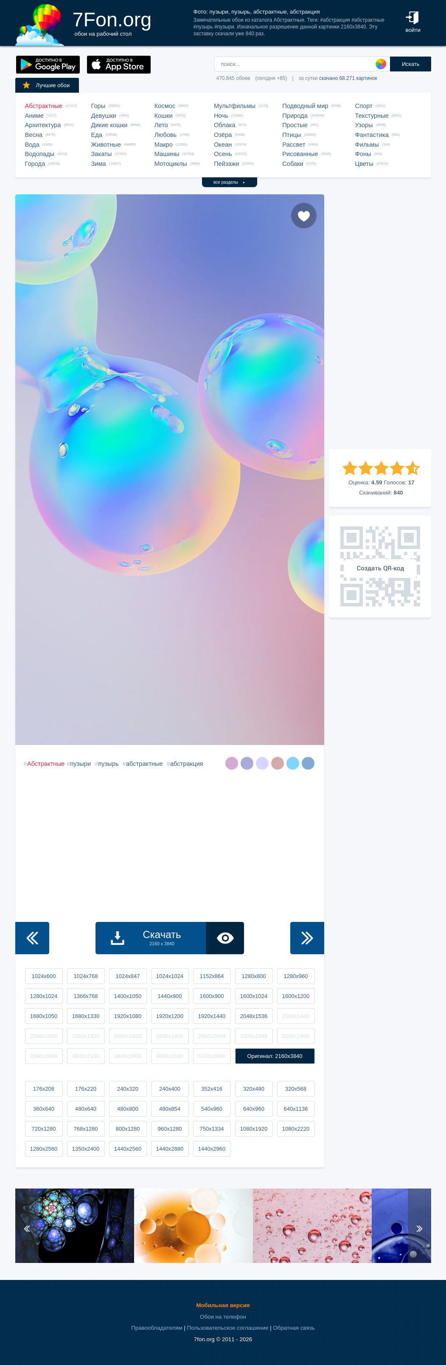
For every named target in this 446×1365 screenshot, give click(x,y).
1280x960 (295, 976)
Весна (34, 134)
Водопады (39, 154)
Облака (225, 125)
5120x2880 (211, 1056)
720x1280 (43, 1129)
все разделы (229, 182)
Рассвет (293, 144)
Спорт (364, 105)
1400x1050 (127, 996)
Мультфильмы (234, 105)
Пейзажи (226, 163)
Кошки (163, 115)
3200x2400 (295, 1036)
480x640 (85, 1109)
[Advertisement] (380, 321)
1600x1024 (253, 996)
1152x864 (211, 976)
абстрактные (144, 763)
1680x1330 (85, 1016)
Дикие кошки (109, 125)
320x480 (253, 1089)
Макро (163, 144)
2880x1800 (169, 1036)
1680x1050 (43, 1016)
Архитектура (43, 125)
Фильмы (367, 144)
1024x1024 (169, 976)
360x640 (43, 1109)
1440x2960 (211, 1149)
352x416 (211, 1089)
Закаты (101, 154)
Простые (295, 125)
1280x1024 (43, 996)
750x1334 (211, 1129)
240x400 (169, 1089)
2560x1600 (43, 1036)
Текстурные (372, 115)
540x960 (211, 1109)
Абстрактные (43, 105)
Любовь (165, 134)
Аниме (34, 115)
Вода (32, 144)
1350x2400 (85, 1149)
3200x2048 (253, 1036)
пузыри (80, 763)
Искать (411, 64)
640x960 (253, 1109)
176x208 (43, 1089)
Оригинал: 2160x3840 (274, 1056)
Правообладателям (156, 1328)
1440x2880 (169, 1149)
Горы (98, 105)
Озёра (223, 134)
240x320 (127, 1089)
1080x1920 (253, 1129)
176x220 (85, 1089)
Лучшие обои (46, 85)
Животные (106, 144)
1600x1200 (295, 996)
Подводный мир (305, 105)
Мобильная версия (223, 1305)
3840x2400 (127, 1056)
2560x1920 (85, 1036)
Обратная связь (293, 1328)
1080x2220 (295, 1129)
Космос (165, 105)
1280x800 (253, 976)
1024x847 (127, 976)
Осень (223, 154)
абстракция (186, 763)
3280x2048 (43, 1056)
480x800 (127, 1109)
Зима (98, 163)
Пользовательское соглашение (228, 1328)
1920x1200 (169, 1016)
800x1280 (127, 1129)
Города (35, 163)
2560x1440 (295, 1016)
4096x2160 (169, 1056)
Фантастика (372, 134)
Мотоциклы (170, 163)
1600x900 (211, 996)
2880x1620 (127, 1036)
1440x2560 (127, 1149)
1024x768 (85, 976)
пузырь (108, 763)
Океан (223, 144)
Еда (96, 134)
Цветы (364, 163)
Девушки (103, 115)
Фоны (363, 154)
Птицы (291, 134)
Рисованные (300, 154)
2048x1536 (253, 1016)
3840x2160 (85, 1056)
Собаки (292, 163)
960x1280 (169, 1129)
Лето (161, 125)
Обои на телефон (223, 1317)
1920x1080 (127, 1016)
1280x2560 (43, 1149)
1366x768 (85, 996)
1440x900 (169, 996)
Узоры (364, 125)
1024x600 (43, 976)
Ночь (221, 115)
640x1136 (295, 1109)
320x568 (295, 1089)
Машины (167, 154)
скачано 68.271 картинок (348, 78)
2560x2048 (211, 1036)
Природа (295, 115)
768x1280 (85, 1129)
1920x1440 (211, 1016)
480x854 (169, 1109)
